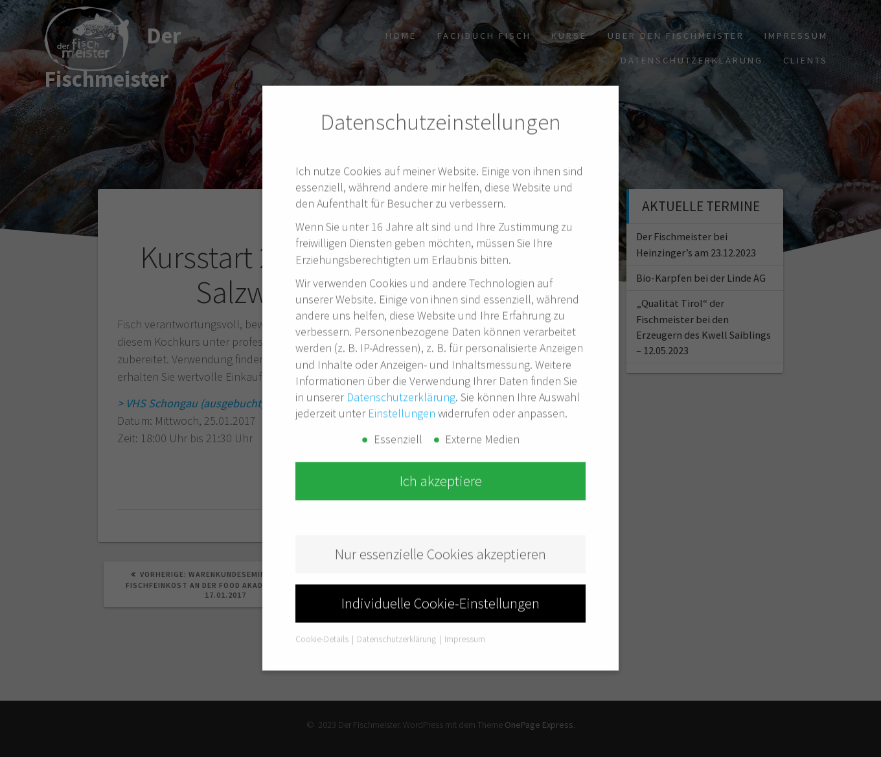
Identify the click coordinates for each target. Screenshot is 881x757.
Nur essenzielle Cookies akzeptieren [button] (440, 531)
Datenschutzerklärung (401, 374)
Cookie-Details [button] (322, 616)
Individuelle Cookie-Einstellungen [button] (440, 580)
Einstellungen (401, 390)
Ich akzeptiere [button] (441, 458)
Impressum (464, 616)
